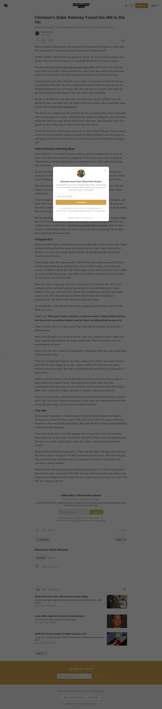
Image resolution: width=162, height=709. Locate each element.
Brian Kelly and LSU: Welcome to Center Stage (61, 596)
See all (41, 653)
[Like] (37, 40)
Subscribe (141, 5)
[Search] (126, 5)
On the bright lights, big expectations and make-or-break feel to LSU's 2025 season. (68, 601)
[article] (81, 602)
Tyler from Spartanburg (63, 107)
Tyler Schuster (47, 32)
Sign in (154, 5)
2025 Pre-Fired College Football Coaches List (61, 633)
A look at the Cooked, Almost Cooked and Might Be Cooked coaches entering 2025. (69, 638)
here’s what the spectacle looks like (75, 67)
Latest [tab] (44, 589)
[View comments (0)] (43, 40)
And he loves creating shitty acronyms (87, 225)
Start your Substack (73, 697)
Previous (42, 539)
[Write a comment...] (84, 570)
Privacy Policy (100, 210)
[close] (105, 170)
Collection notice (98, 691)
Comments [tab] (40, 558)
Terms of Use (93, 208)
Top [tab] (37, 589)
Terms (86, 691)
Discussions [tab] (54, 589)
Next (121, 539)
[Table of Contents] (3, 354)
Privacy (80, 691)
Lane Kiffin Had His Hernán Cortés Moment (59, 616)
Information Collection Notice (80, 210)
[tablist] (45, 557)
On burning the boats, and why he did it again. (55, 619)
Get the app (93, 697)
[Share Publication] (131, 5)
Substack (69, 703)
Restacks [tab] (51, 558)
